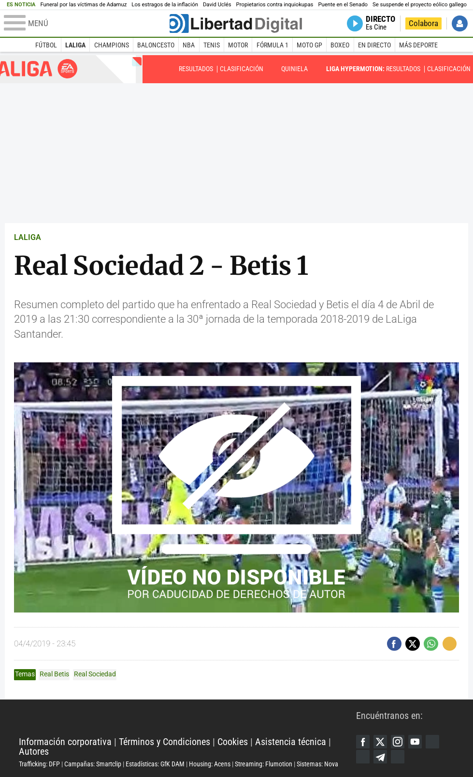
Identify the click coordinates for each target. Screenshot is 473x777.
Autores (34, 751)
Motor (238, 45)
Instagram (399, 741)
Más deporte (418, 45)
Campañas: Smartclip (92, 764)
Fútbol (46, 45)
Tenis (211, 45)
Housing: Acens (209, 764)
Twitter (381, 741)
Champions (111, 45)
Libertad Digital (187, 718)
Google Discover (436, 741)
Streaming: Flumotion (263, 764)
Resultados (196, 69)
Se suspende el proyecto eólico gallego (420, 4)
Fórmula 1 (272, 45)
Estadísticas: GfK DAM (155, 764)
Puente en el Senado (343, 4)
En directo (374, 45)
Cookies (232, 741)
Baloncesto (155, 45)
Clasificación (241, 69)
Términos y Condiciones (164, 741)
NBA (189, 45)
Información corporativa (65, 741)
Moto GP (309, 45)
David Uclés (217, 4)
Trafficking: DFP (39, 764)
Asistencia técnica (290, 741)
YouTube (417, 741)
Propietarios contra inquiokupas (275, 4)
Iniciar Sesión (460, 23)
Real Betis (54, 674)
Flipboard (363, 757)
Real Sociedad (95, 674)
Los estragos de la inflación (164, 4)
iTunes (399, 757)
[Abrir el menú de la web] (86, 23)
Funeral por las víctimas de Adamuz (83, 4)
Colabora (423, 23)
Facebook (363, 741)
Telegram (381, 757)
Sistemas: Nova (317, 764)
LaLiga (75, 45)
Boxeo (339, 45)
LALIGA (27, 237)
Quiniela (294, 69)
